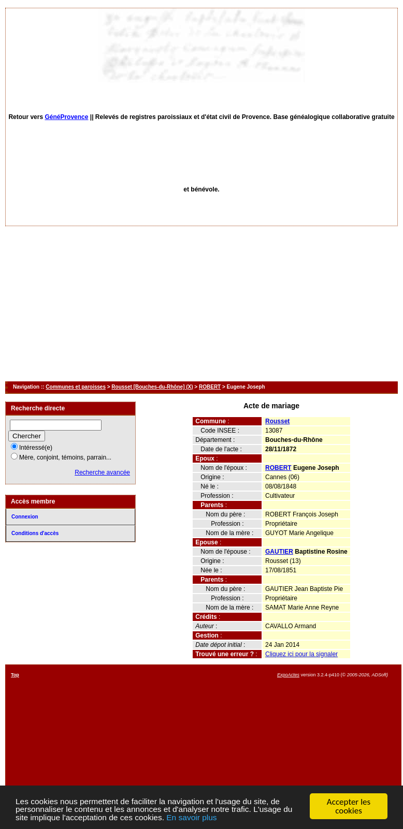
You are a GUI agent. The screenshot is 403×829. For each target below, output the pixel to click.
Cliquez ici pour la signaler (301, 654)
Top (15, 674)
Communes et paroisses (76, 387)
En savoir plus (254, 818)
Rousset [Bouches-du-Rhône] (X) (152, 387)
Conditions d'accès (35, 533)
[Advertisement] (201, 303)
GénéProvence (66, 117)
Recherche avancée (102, 472)
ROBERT (210, 387)
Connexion (24, 517)
